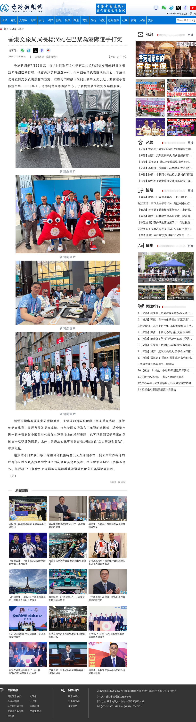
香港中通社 (74, 696)
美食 (150, 20)
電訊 (85, 20)
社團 (124, 20)
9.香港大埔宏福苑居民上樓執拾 (156, 364)
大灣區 (23, 20)
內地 (41, 20)
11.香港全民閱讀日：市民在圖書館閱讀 (160, 376)
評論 (93, 20)
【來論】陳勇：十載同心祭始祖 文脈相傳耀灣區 (165, 174)
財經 (59, 20)
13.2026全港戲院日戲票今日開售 (157, 389)
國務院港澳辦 (14, 696)
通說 (102, 20)
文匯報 (33, 696)
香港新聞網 (74, 701)
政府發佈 (113, 20)
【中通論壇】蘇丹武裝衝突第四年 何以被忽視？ (166, 222)
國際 (50, 20)
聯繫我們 (72, 706)
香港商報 (34, 706)
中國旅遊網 (35, 711)
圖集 (76, 20)
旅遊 (142, 20)
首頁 (6, 29)
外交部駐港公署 (16, 706)
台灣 (33, 20)
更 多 (191, 34)
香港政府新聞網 (16, 711)
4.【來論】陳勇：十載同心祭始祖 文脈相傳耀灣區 (167, 332)
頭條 (4, 20)
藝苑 (133, 20)
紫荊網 (11, 716)
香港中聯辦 (13, 701)
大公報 (33, 701)
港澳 (13, 20)
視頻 (67, 20)
